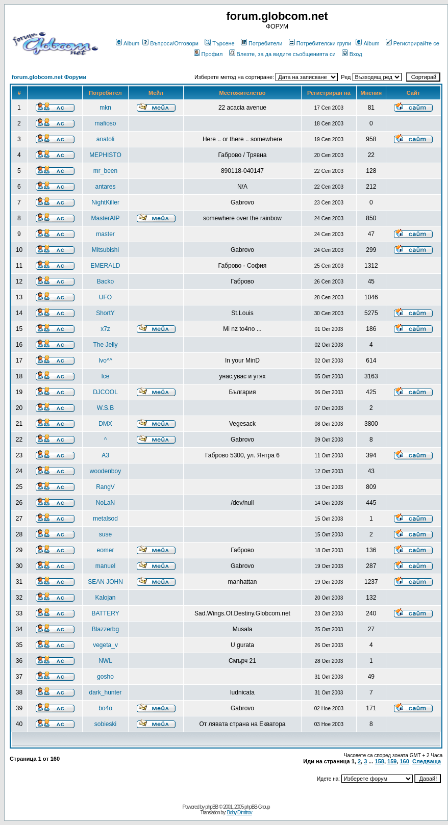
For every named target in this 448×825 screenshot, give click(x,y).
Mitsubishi (105, 249)
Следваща (426, 761)
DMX (105, 423)
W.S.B (105, 407)
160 (404, 761)
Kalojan (105, 597)
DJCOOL (105, 392)
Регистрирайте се (412, 43)
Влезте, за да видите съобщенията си (282, 54)
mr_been (105, 170)
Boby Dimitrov (239, 812)
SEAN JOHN (105, 581)
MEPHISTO (105, 155)
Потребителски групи (320, 43)
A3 (105, 455)
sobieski (105, 724)
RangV (105, 487)
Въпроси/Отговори (170, 43)
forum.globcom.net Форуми (49, 77)
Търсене (220, 43)
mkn (105, 107)
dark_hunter (105, 692)
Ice (106, 376)
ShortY (105, 313)
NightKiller (105, 202)
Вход (352, 54)
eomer (105, 550)
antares (105, 186)
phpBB (211, 807)
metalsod (105, 518)
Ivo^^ (105, 360)
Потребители (262, 43)
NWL (105, 660)
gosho (105, 676)
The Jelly (105, 344)
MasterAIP (105, 218)
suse (105, 534)
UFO (105, 297)
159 (391, 761)
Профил (208, 54)
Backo (105, 281)
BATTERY (105, 613)
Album (127, 43)
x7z (105, 328)
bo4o (105, 708)
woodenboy (105, 471)
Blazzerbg (105, 629)
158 (379, 761)
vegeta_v (105, 645)
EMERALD (105, 265)
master (105, 234)
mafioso (105, 123)
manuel (105, 566)
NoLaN (105, 502)
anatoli (105, 139)
